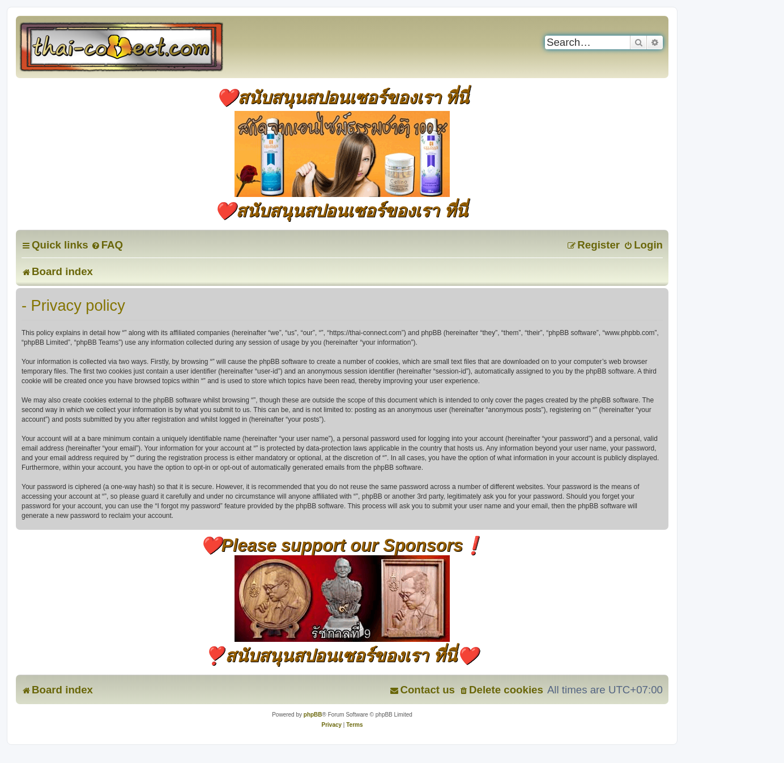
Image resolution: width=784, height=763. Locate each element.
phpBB (313, 714)
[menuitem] (107, 244)
